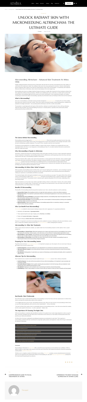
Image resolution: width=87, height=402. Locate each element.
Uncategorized (11, 9)
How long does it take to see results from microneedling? (29, 331)
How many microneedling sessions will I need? (27, 334)
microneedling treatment (32, 244)
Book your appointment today (58, 354)
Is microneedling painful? (22, 328)
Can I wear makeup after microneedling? (25, 341)
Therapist (25, 390)
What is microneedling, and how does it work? (26, 325)
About (37, 3)
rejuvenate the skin (51, 101)
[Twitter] (67, 362)
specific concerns (36, 176)
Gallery (47, 3)
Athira (32, 3)
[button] (42, 3)
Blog (52, 3)
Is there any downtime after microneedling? (26, 338)
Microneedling (18, 209)
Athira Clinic (18, 161)
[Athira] (15, 2)
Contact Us (57, 3)
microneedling (47, 258)
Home (6, 9)
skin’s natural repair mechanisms (39, 140)
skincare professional (42, 222)
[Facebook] (65, 362)
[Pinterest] (71, 362)
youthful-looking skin (26, 350)
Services (42, 3)
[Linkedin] (69, 362)
